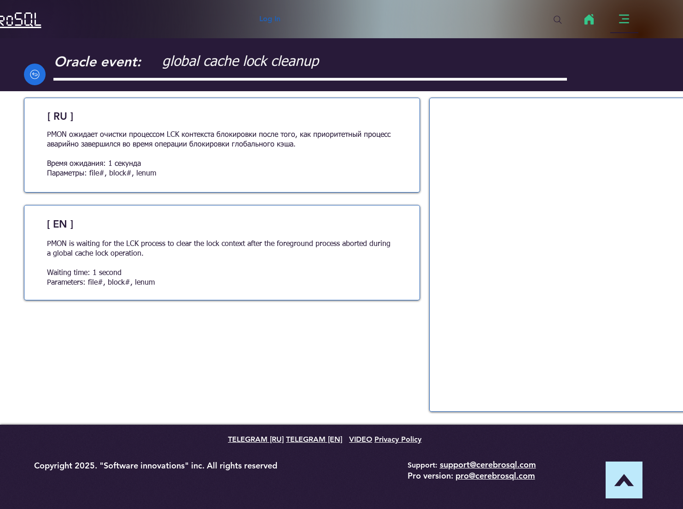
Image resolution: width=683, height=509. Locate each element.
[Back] (35, 74)
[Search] (557, 19)
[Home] (589, 19)
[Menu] (624, 19)
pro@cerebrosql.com (495, 475)
